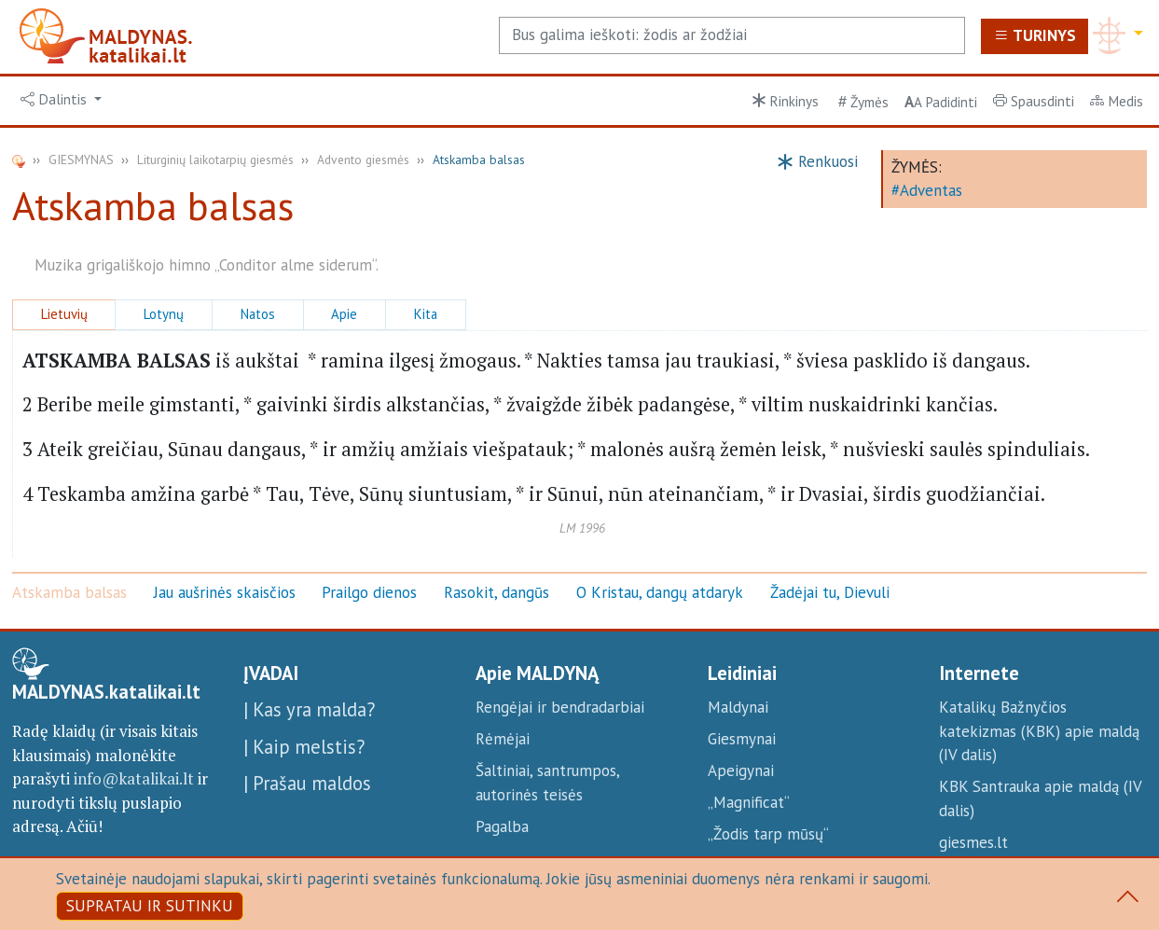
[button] (61, 100)
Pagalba (502, 826)
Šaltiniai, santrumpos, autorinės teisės (547, 782)
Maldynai (738, 707)
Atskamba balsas (69, 592)
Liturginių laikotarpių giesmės (215, 159)
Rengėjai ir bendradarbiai (560, 707)
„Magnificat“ (749, 802)
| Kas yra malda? (309, 709)
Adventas (931, 190)
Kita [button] (425, 314)
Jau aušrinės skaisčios (225, 592)
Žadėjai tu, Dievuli (830, 592)
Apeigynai (741, 770)
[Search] (732, 35)
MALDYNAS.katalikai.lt (106, 692)
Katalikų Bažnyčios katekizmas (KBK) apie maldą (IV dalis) (1039, 731)
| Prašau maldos (307, 783)
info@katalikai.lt (134, 778)
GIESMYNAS (81, 159)
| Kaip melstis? (304, 746)
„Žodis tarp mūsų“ (768, 834)
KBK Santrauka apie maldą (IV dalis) (1040, 798)
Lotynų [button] (164, 314)
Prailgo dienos (369, 592)
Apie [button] (344, 314)
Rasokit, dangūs (496, 592)
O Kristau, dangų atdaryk (659, 592)
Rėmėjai (503, 739)
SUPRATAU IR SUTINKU (149, 905)
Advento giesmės (363, 159)
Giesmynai (742, 739)
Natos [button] (258, 314)
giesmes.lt (973, 842)
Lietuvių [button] (64, 314)
